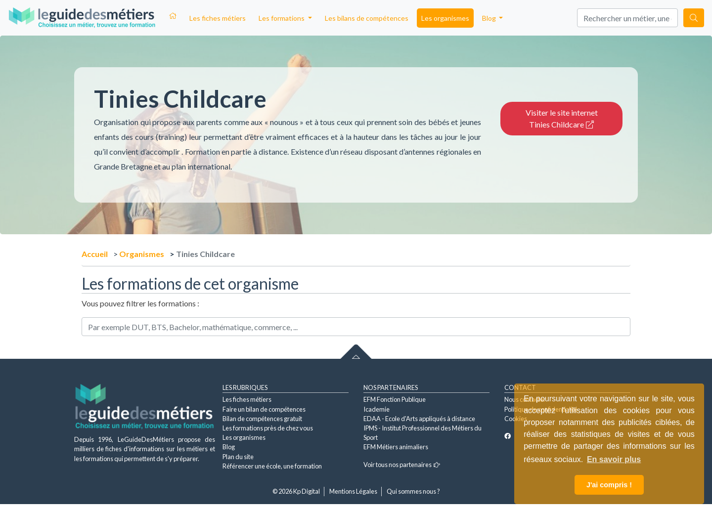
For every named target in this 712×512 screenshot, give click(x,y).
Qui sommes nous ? (413, 491)
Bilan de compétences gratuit (262, 419)
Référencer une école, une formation (272, 466)
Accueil (95, 253)
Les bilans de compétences (366, 18)
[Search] (627, 17)
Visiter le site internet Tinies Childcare (562, 118)
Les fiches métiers (217, 18)
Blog (228, 447)
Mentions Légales (353, 491)
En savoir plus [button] (614, 459)
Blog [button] (489, 18)
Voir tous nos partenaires (401, 465)
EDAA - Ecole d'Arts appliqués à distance (419, 419)
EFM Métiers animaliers (395, 447)
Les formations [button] (282, 18)
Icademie (376, 409)
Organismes (141, 253)
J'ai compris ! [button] (609, 485)
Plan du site (238, 457)
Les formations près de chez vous (267, 428)
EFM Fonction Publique (394, 399)
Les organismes (445, 18)
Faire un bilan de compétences (264, 409)
